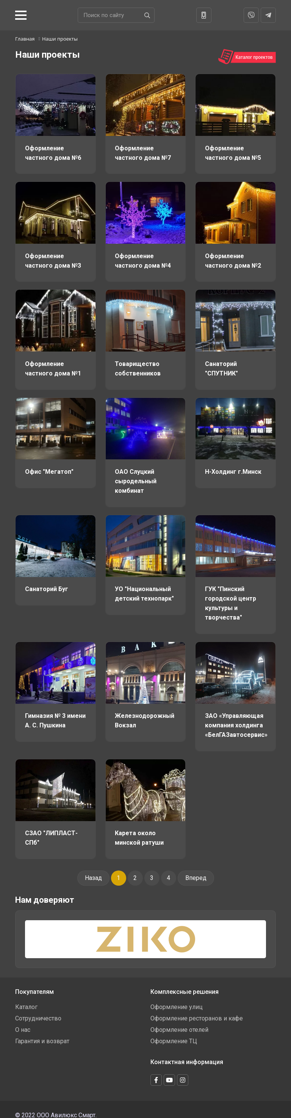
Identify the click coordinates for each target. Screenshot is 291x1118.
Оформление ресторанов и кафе (196, 1012)
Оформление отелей (179, 1024)
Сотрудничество (38, 1012)
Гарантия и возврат (42, 1035)
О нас (22, 1024)
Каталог (26, 1001)
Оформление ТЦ (173, 1035)
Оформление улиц (176, 1001)
